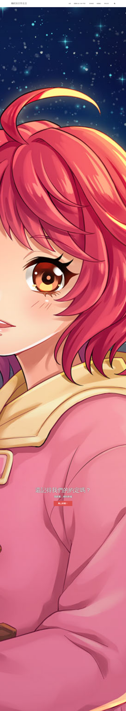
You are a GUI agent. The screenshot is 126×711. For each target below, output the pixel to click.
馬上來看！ (63, 503)
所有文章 (106, 3)
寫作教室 (91, 3)
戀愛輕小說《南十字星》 (80, 3)
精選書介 (99, 3)
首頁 (70, 3)
